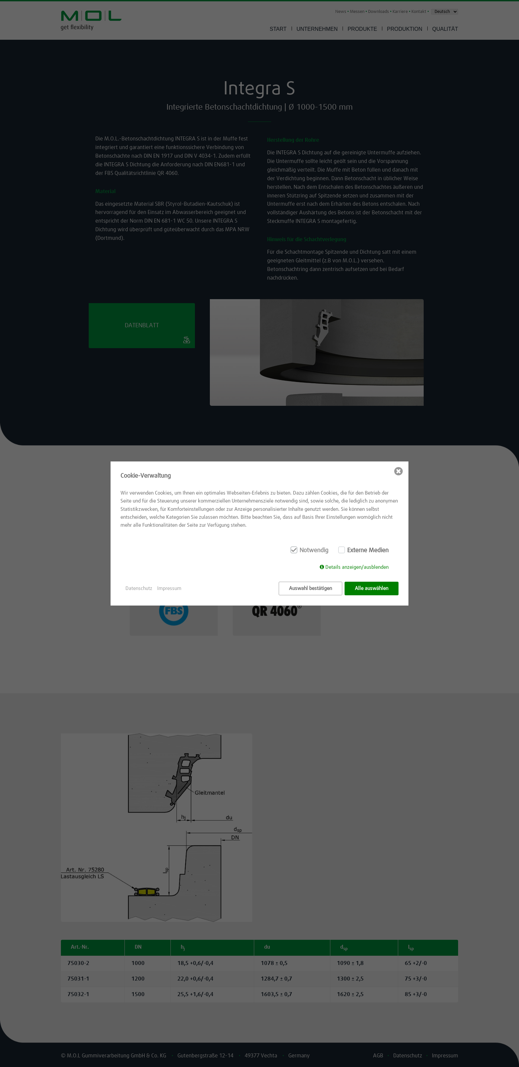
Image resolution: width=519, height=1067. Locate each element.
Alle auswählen (371, 588)
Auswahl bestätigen (310, 588)
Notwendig (314, 551)
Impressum (169, 588)
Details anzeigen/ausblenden (357, 567)
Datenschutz (138, 588)
